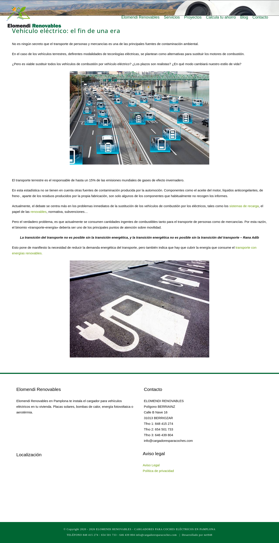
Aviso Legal (151, 465)
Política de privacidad (158, 471)
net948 (208, 534)
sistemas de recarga (244, 206)
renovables (38, 211)
